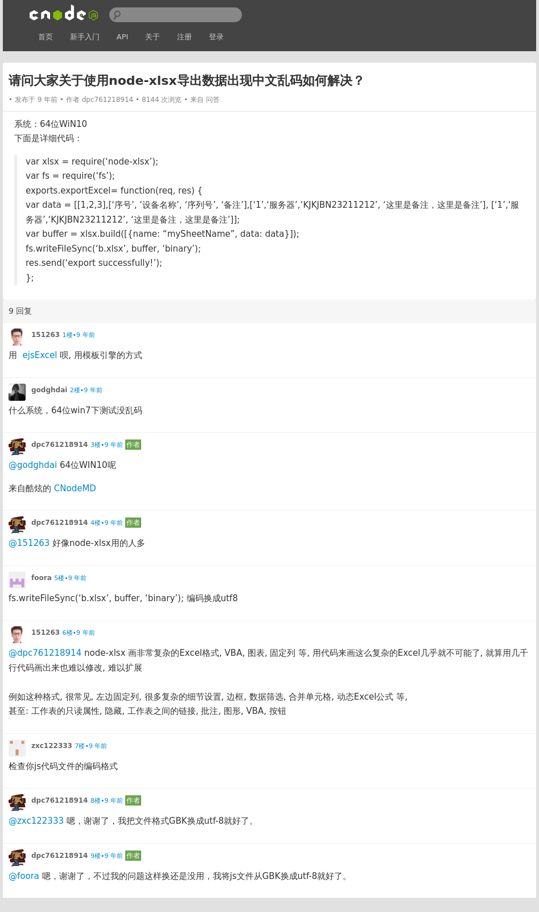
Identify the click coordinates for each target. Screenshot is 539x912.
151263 (45, 335)
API (123, 36)
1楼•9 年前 (79, 335)
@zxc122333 (36, 821)
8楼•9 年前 (106, 800)
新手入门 (85, 36)
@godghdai (33, 465)
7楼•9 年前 (91, 746)
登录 (216, 36)
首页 (45, 36)
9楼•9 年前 (106, 856)
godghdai (49, 390)
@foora (24, 876)
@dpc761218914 (45, 653)
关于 (152, 36)
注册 (184, 36)
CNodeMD (75, 488)
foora (41, 578)
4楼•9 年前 (106, 523)
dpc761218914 (108, 100)
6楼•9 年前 (79, 632)
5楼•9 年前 (70, 578)
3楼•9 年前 (106, 445)
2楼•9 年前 (86, 390)
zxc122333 (51, 746)
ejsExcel (40, 355)
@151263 (29, 543)
